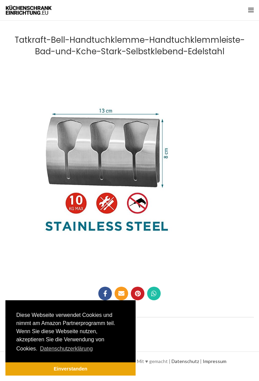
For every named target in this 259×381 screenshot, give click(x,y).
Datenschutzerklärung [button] (66, 348)
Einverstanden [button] (70, 369)
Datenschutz (185, 361)
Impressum (214, 361)
